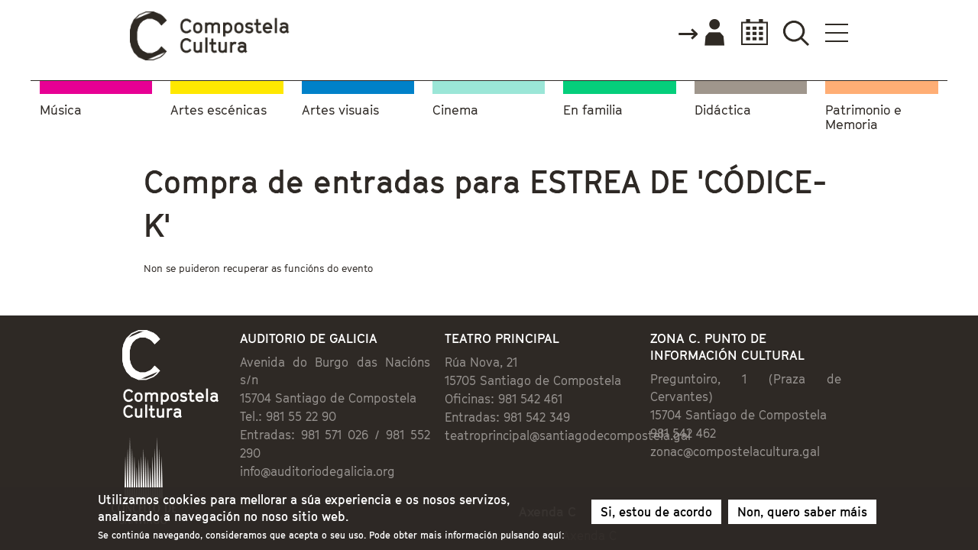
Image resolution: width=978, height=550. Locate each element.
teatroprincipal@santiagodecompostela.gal (557, 393)
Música (61, 107)
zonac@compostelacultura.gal (775, 392)
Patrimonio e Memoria (863, 115)
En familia (593, 107)
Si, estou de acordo (656, 511)
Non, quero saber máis (802, 511)
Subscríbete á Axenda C (562, 463)
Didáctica (723, 107)
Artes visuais (340, 107)
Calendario (842, 32)
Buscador (887, 32)
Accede (792, 33)
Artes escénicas (218, 107)
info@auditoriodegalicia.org (254, 393)
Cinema (455, 107)
